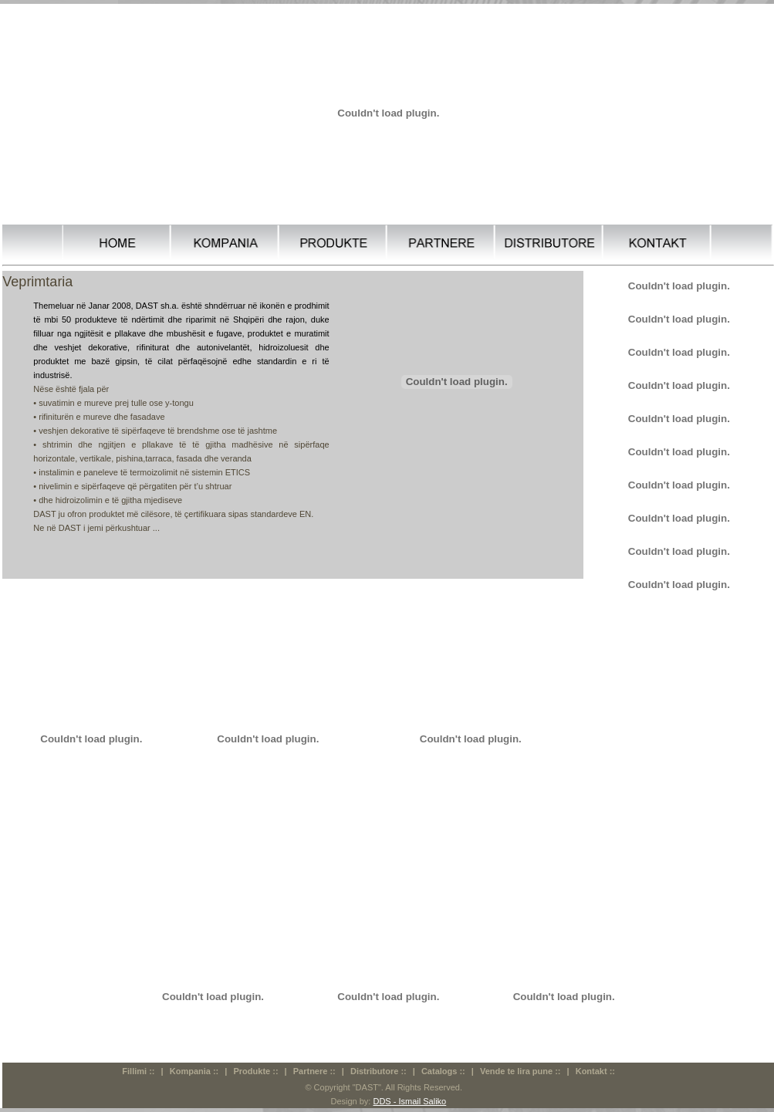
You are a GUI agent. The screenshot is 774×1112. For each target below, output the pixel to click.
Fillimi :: (138, 1071)
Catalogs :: (443, 1071)
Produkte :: (255, 1071)
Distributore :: (378, 1071)
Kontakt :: (595, 1071)
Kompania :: (194, 1071)
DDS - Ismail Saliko (409, 1101)
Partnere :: (314, 1071)
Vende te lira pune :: (520, 1071)
